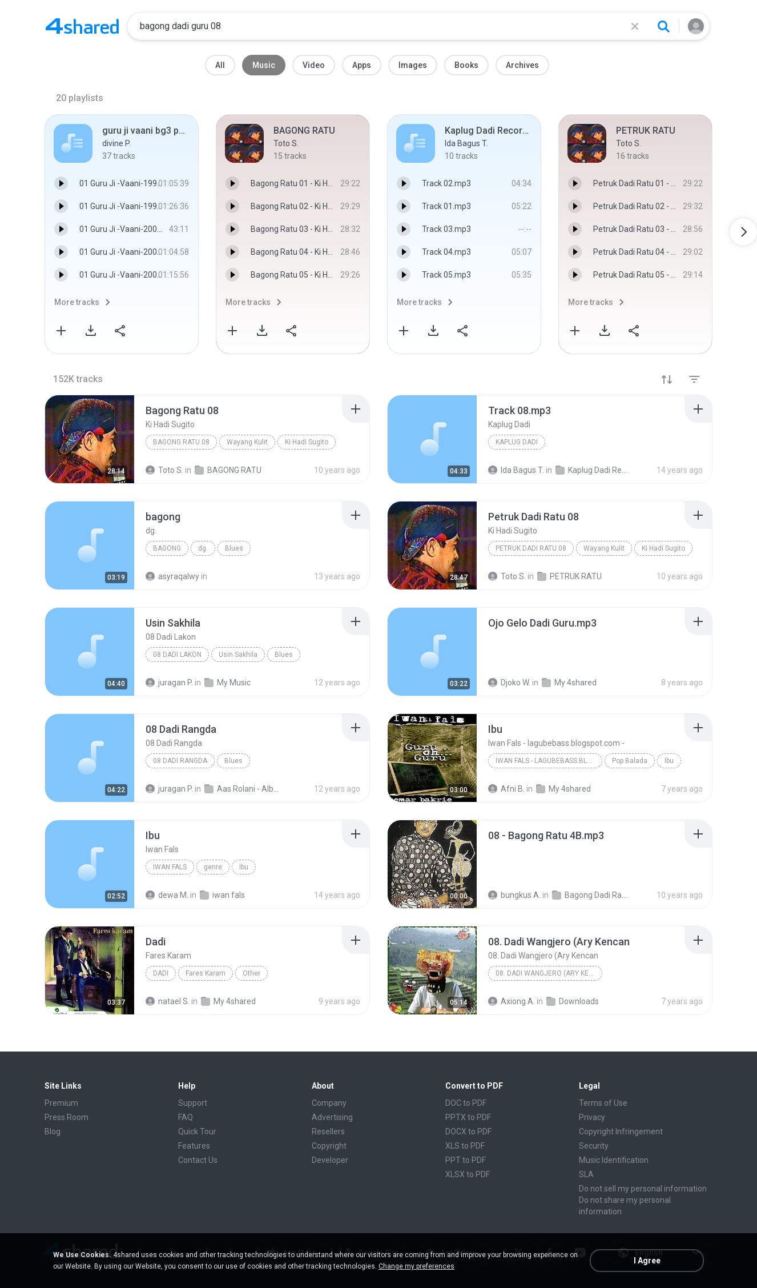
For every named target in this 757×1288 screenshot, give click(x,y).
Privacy (592, 1117)
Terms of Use (603, 1103)
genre (213, 867)
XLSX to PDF (467, 1174)
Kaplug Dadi (517, 442)
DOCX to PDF (468, 1131)
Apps (361, 65)
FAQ (185, 1117)
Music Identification (614, 1160)
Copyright (329, 1145)
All (220, 65)
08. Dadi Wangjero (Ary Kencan (549, 973)
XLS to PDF (465, 1145)
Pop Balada (629, 761)
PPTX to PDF (468, 1117)
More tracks (76, 302)
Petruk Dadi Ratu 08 (531, 548)
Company (329, 1103)
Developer (330, 1160)
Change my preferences (416, 1266)
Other (251, 973)
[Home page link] (82, 26)
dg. (203, 548)
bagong (167, 548)
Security (594, 1145)
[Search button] (663, 26)
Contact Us (198, 1160)
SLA (586, 1174)
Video (314, 65)
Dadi (160, 973)
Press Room (66, 1117)
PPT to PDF (465, 1160)
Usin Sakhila (238, 655)
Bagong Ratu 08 (181, 442)
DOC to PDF (465, 1103)
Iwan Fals (170, 867)
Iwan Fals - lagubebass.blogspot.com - (549, 761)
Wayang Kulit (247, 442)
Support (192, 1103)
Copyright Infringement (621, 1131)
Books (466, 65)
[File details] (89, 439)
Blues (234, 548)
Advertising (332, 1117)
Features (194, 1145)
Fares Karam (206, 973)
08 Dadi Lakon (177, 655)
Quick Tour (197, 1131)
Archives (522, 65)
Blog (53, 1131)
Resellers (328, 1131)
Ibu (669, 761)
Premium (61, 1103)
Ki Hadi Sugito (306, 442)
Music (263, 65)
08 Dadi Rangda (180, 761)
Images (412, 65)
